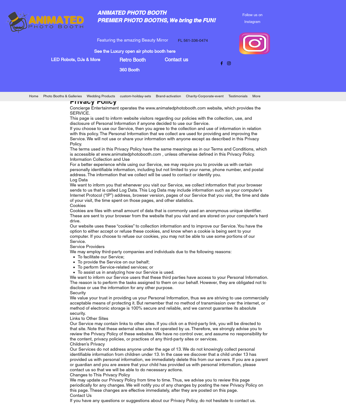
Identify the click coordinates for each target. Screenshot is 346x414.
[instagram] (229, 63)
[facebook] (221, 63)
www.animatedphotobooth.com (176, 107)
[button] (288, 47)
